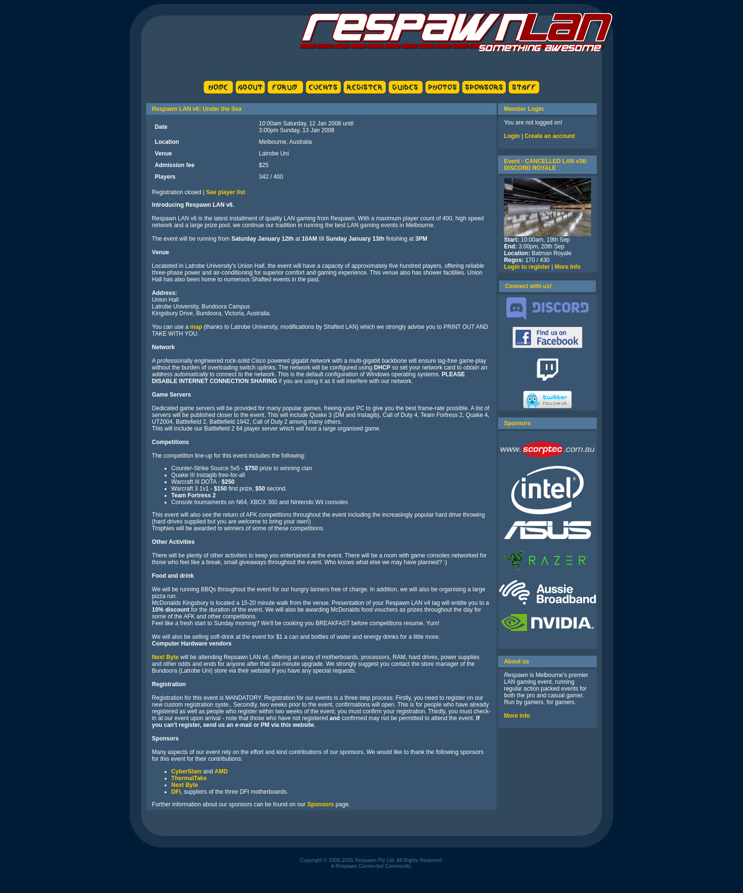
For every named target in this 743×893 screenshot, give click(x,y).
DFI (176, 791)
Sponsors (320, 804)
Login (512, 136)
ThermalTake (189, 778)
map (196, 326)
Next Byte (165, 657)
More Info (568, 266)
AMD (220, 771)
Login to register (527, 266)
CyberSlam (186, 771)
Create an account (550, 136)
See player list (225, 192)
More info (517, 715)
